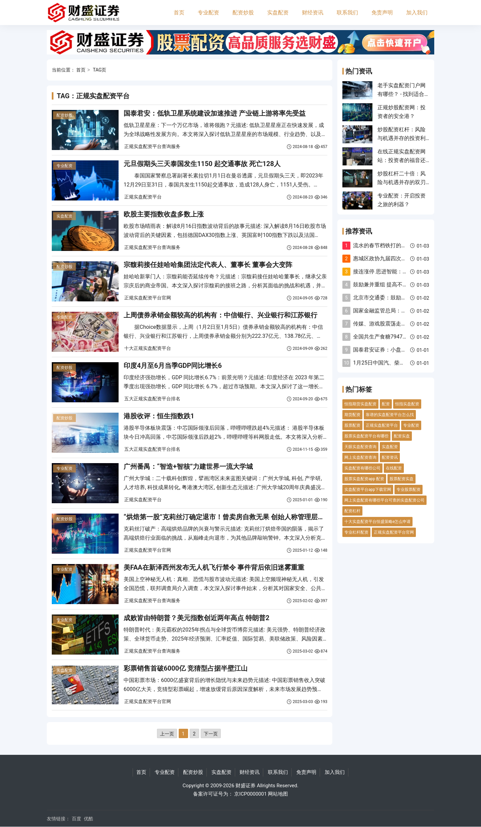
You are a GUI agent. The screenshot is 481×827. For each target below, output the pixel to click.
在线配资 (394, 468)
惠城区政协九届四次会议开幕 (388, 258)
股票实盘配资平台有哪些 (366, 436)
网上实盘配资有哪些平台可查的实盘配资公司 (384, 500)
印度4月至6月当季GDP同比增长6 (173, 366)
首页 (179, 12)
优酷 (88, 818)
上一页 (167, 733)
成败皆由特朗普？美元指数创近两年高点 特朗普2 (196, 618)
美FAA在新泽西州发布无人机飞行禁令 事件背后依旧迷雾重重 (214, 567)
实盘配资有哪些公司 (362, 468)
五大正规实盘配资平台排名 (152, 398)
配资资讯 (390, 457)
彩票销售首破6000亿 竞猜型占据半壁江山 (186, 668)
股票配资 (352, 425)
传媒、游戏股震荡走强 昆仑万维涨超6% (400, 323)
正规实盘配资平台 (143, 196)
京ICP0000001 (250, 794)
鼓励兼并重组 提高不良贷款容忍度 (394, 284)
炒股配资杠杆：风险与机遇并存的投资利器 (401, 138)
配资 (386, 404)
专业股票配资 (408, 489)
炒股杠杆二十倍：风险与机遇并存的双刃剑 (401, 182)
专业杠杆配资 (356, 532)
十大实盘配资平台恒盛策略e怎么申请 (377, 521)
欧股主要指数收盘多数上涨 (164, 214)
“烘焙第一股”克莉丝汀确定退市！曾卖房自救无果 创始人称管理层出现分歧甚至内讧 (247, 517)
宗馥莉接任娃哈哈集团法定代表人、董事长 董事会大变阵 (208, 265)
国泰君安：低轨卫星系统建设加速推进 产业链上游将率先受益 (215, 113)
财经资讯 (312, 12)
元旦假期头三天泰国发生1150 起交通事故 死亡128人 (202, 164)
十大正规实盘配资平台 (147, 348)
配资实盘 (402, 436)
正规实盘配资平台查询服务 (152, 146)
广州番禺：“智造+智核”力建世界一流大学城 (188, 466)
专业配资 (208, 12)
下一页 (211, 733)
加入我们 (417, 12)
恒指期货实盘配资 (360, 404)
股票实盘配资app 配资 (364, 478)
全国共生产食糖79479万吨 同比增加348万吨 (406, 336)
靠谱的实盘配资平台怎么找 (390, 414)
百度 (76, 818)
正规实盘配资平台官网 (147, 297)
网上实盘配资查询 (360, 457)
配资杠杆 (352, 511)
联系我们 (347, 12)
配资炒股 (243, 12)
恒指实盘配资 (407, 404)
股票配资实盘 (401, 478)
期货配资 (352, 414)
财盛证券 (245, 786)
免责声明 (382, 12)
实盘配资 (278, 12)
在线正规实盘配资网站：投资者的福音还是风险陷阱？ (401, 160)
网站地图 (278, 794)
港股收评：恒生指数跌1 (159, 416)
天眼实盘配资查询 (360, 446)
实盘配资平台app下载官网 (367, 489)
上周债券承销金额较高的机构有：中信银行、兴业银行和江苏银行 (220, 315)
